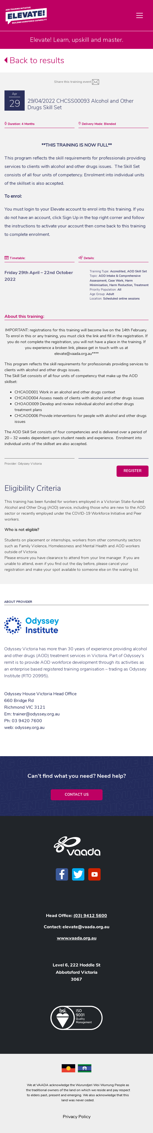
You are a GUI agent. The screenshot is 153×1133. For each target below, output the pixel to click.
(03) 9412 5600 (90, 916)
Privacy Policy (77, 1117)
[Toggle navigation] (139, 15)
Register (133, 470)
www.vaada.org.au (76, 938)
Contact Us (77, 794)
